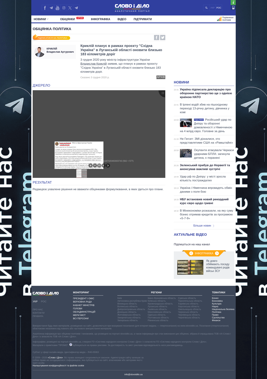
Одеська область (157, 314)
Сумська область (187, 298)
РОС (218, 7)
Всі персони (80, 318)
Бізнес (215, 298)
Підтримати (143, 19)
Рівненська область (158, 320)
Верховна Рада (82, 301)
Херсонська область (188, 306)
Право (215, 314)
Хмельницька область (189, 309)
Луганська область (157, 306)
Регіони (156, 292)
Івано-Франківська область (162, 298)
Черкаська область (188, 312)
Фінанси (216, 320)
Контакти (38, 313)
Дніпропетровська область (131, 309)
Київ (119, 298)
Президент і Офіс (83, 298)
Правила (38, 316)
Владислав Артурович (60, 50)
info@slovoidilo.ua (133, 374)
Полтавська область (158, 317)
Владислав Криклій (93, 63)
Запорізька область (127, 320)
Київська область (157, 301)
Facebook (156, 37)
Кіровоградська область (160, 303)
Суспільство (218, 317)
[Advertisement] (204, 54)
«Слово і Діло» (55, 357)
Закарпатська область (129, 317)
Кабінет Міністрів (83, 305)
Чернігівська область (189, 317)
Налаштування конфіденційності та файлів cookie (58, 365)
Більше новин (203, 225)
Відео (122, 19)
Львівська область (157, 309)
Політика (216, 312)
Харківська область (188, 303)
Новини (41, 19)
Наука (215, 306)
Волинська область (127, 306)
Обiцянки (72, 19)
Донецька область (126, 312)
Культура (216, 303)
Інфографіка (100, 19)
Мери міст (79, 315)
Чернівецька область (189, 314)
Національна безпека (223, 309)
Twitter (162, 37)
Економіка (217, 301)
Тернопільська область (190, 301)
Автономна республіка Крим (132, 301)
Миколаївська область (159, 312)
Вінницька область (127, 303)
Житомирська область (129, 314)
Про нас (38, 309)
